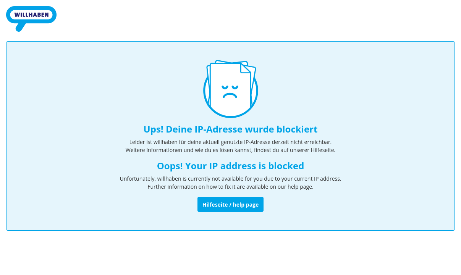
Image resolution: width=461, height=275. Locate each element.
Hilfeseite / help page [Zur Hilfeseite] (230, 204)
